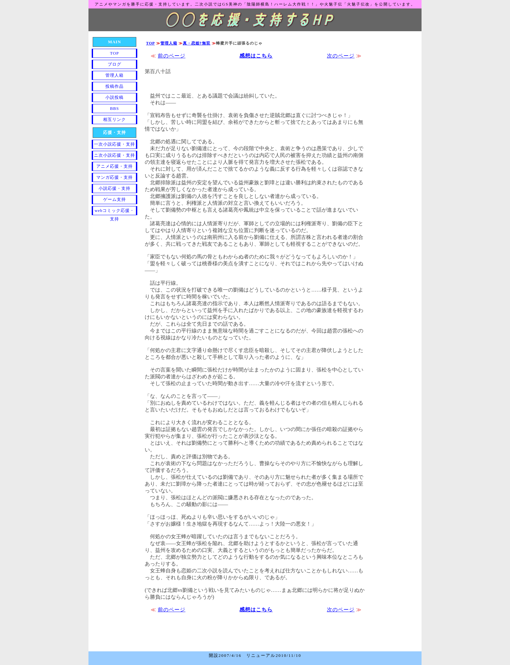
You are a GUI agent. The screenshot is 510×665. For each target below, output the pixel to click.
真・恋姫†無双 (196, 43)
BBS (114, 108)
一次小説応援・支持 (114, 144)
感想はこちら (256, 56)
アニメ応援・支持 (114, 166)
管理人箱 (168, 43)
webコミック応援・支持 (115, 211)
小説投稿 (114, 97)
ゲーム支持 (114, 199)
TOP (150, 43)
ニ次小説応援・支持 (114, 155)
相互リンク (114, 119)
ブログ (114, 64)
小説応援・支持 (114, 188)
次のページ (341, 56)
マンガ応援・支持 (114, 177)
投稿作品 (114, 86)
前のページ (171, 56)
